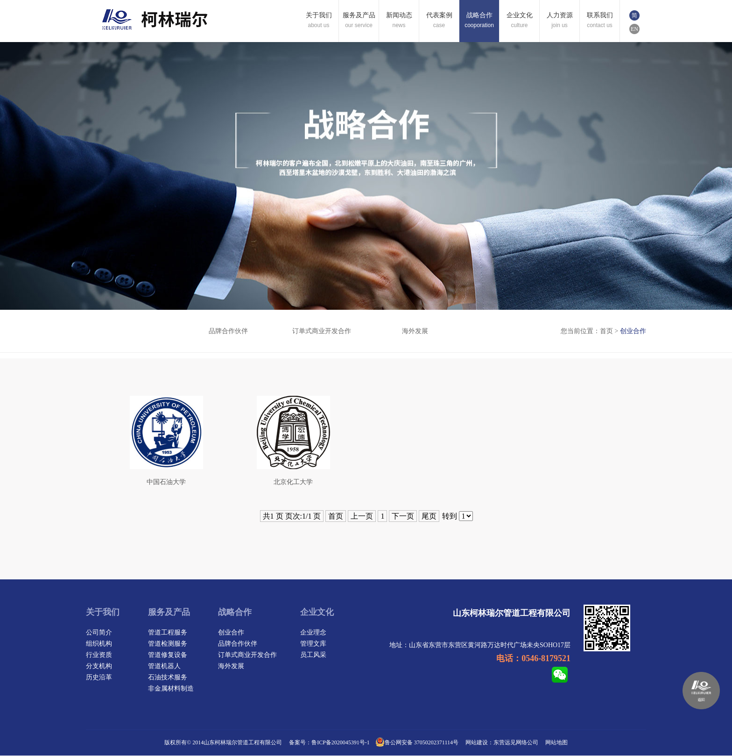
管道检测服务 (167, 644)
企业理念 (313, 632)
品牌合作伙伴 (228, 331)
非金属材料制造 (171, 688)
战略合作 (235, 612)
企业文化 (317, 612)
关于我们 (103, 612)
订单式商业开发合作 (321, 331)
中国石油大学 (166, 482)
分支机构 (99, 666)
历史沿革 (99, 677)
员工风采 (313, 655)
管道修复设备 (167, 655)
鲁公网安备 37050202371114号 (416, 743)
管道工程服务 (167, 632)
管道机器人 (164, 666)
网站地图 (556, 743)
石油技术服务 (167, 677)
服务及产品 (169, 612)
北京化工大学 (293, 482)
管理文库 (313, 644)
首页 (606, 331)
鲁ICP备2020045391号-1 (340, 743)
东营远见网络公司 (515, 743)
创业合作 (135, 331)
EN (634, 29)
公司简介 (99, 632)
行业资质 (99, 655)
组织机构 (99, 644)
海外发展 (415, 331)
